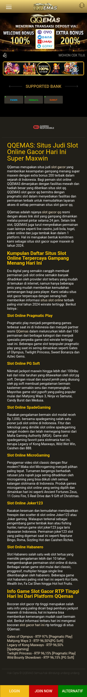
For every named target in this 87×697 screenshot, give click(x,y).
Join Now (43, 691)
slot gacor (58, 167)
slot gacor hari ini (32, 625)
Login (14, 691)
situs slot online (52, 300)
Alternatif (72, 691)
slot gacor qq (51, 212)
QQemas (22, 331)
